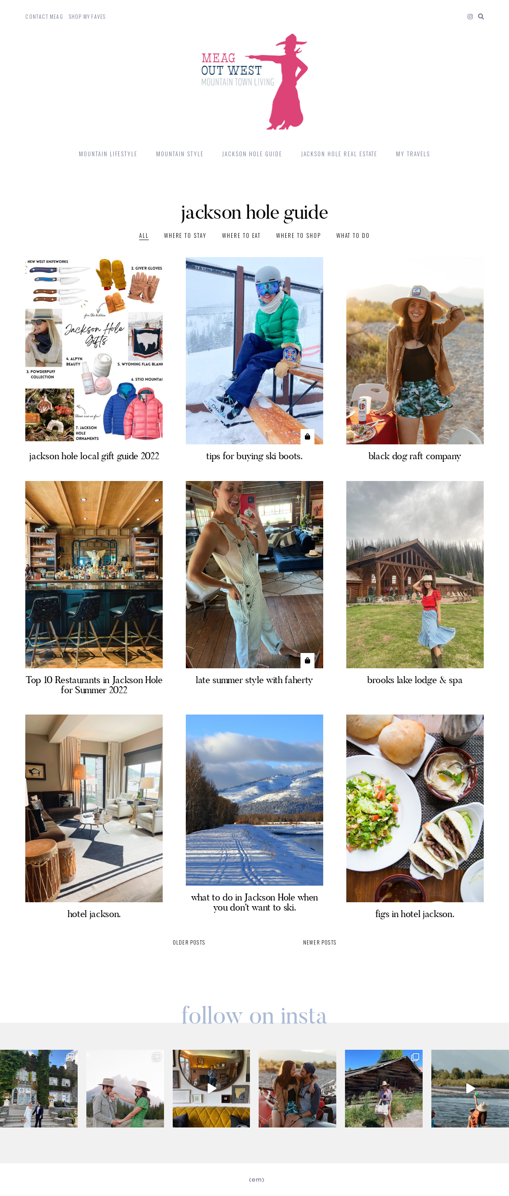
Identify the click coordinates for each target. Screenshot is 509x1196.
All (144, 235)
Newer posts (319, 942)
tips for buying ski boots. (254, 456)
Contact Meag (44, 16)
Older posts (189, 942)
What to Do (353, 235)
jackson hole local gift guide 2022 (94, 456)
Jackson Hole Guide (252, 153)
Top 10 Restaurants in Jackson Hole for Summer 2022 (94, 685)
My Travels (413, 153)
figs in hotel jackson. (415, 913)
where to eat (241, 235)
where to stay (185, 235)
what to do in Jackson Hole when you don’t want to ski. (254, 902)
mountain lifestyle (108, 153)
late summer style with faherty (254, 680)
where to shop (298, 235)
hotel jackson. (94, 913)
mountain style (179, 153)
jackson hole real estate (339, 153)
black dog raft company (415, 456)
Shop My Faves (87, 16)
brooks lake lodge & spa (414, 680)
